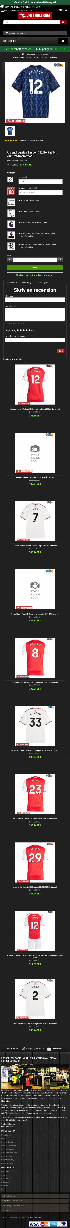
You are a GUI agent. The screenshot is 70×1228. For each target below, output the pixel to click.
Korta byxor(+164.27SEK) (30, 200)
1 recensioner (23, 140)
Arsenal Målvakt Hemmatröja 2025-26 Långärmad (35, 477)
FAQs (3, 1139)
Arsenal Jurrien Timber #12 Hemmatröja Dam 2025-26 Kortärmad (35, 409)
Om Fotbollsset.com (9, 1153)
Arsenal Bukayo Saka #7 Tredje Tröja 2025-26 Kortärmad (35, 546)
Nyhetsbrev (5, 1182)
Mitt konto (5, 1172)
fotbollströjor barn (9, 1196)
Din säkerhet (6, 1135)
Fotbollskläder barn (18, 1113)
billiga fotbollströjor (47, 1090)
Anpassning (23, 188)
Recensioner (11, 306)
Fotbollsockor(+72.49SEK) (30, 211)
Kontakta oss (6, 1156)
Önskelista (5, 1179)
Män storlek (24, 177)
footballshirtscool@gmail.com (18, 11)
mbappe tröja (7, 1210)
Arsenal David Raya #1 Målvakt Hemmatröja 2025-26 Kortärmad (35, 614)
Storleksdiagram (42, 283)
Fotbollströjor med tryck (47, 1098)
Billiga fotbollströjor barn (31, 1217)
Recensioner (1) (12, 283)
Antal (9, 255)
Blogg (3, 1189)
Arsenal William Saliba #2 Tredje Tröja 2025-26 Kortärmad (35, 1024)
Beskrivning (26, 283)
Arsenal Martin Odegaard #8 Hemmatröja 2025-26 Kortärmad (35, 682)
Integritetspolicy (7, 1160)
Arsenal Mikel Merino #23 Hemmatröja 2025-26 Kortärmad (35, 819)
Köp (35, 267)
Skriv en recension (36, 140)
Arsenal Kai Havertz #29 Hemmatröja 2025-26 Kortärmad (35, 887)
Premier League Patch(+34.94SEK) (34, 222)
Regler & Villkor (7, 1163)
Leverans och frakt (8, 1146)
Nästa (61, 351)
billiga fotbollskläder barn (12, 1201)
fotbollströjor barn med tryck (13, 1206)
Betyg (8, 331)
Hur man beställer (8, 1142)
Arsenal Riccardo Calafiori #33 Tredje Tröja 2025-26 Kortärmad (35, 751)
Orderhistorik (6, 1175)
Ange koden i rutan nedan (15, 336)
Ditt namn (9, 296)
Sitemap (4, 1186)
